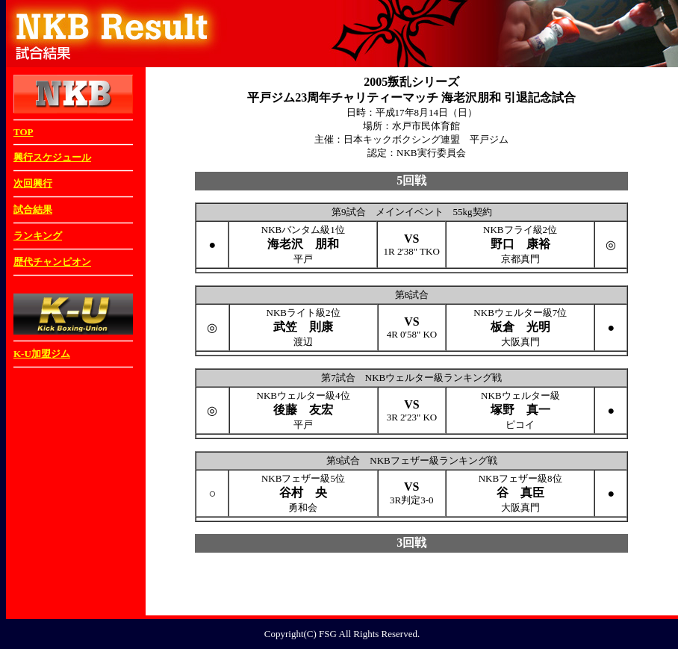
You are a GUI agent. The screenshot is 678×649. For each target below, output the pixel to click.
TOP (23, 131)
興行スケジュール (52, 157)
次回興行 (32, 183)
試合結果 (32, 209)
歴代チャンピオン (52, 261)
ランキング (37, 235)
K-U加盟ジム (41, 353)
